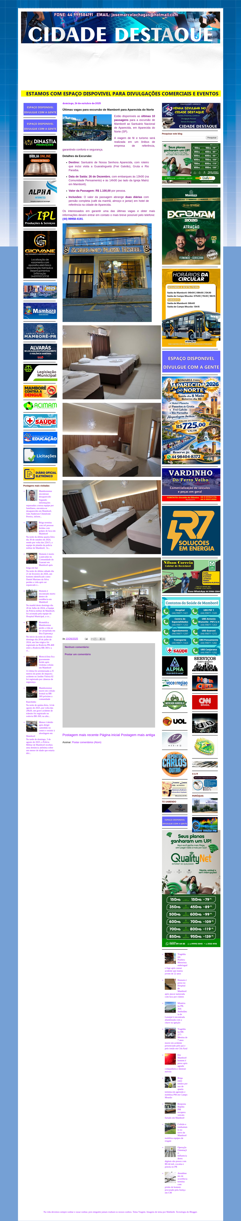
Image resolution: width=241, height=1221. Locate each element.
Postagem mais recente (81, 735)
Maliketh (170, 1212)
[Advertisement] (120, 66)
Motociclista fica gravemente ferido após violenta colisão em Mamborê (46, 662)
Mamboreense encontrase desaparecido (45, 494)
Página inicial (110, 735)
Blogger (193, 1212)
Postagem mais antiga (138, 735)
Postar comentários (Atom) (86, 742)
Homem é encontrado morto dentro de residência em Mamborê (47, 596)
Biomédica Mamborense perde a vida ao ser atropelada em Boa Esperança (47, 628)
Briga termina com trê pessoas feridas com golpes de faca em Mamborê (47, 528)
